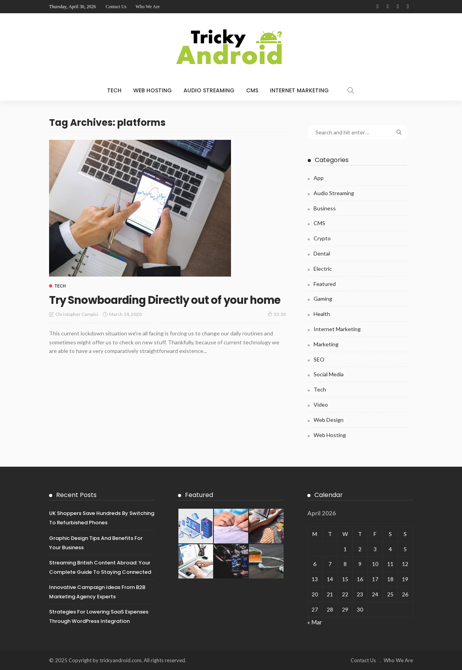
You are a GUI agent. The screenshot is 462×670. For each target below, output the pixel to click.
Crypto (322, 238)
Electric (323, 268)
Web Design (329, 419)
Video (321, 404)
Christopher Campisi (76, 328)
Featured (325, 283)
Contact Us (116, 6)
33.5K (277, 328)
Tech (114, 90)
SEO (319, 359)
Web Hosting (152, 90)
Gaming (323, 298)
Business (325, 208)
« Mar (314, 622)
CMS (252, 90)
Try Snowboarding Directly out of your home (161, 306)
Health (322, 313)
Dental (322, 253)
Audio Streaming (209, 90)
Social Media (329, 374)
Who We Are (148, 6)
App (319, 178)
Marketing (326, 344)
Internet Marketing (299, 90)
